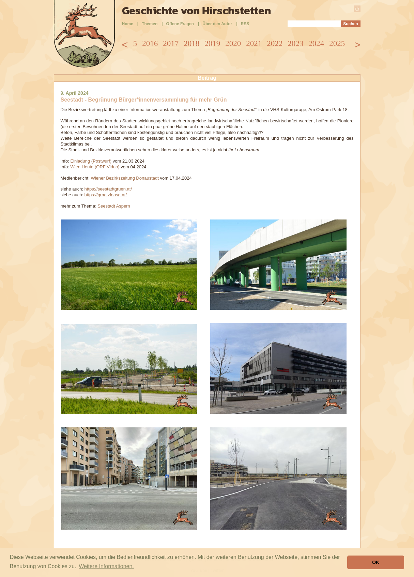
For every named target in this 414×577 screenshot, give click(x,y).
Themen (149, 23)
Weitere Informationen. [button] (106, 566)
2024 (316, 43)
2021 (254, 43)
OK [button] (376, 562)
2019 (212, 43)
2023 (295, 43)
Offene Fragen (180, 23)
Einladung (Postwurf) (90, 161)
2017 (171, 43)
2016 (150, 43)
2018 (191, 43)
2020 (233, 43)
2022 (274, 43)
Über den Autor (217, 23)
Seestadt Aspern (113, 206)
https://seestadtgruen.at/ (108, 189)
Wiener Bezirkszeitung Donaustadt (124, 178)
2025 (337, 43)
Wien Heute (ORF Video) (94, 166)
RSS (245, 23)
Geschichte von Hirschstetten (196, 10)
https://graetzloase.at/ (106, 194)
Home (127, 23)
